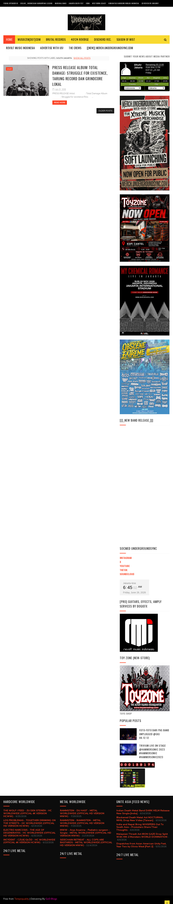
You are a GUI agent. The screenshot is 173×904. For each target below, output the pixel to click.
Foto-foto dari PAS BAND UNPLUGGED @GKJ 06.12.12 (154, 734)
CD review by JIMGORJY (150, 3)
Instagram (126, 558)
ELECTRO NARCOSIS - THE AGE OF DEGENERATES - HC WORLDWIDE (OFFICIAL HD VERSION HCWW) (29, 832)
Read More (59, 102)
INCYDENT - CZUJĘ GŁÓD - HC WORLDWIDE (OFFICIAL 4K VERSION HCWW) (29, 841)
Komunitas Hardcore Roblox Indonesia (123, 3)
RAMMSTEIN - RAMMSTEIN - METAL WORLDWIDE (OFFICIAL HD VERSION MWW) (82, 823)
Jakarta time (129, 583)
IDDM (88, 3)
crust (9, 69)
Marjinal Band (60, 3)
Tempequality (21, 898)
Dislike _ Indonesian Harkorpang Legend (36, 3)
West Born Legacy (99, 3)
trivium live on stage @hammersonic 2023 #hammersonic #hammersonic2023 (152, 751)
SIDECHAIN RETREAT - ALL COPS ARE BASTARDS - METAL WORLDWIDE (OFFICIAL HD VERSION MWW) (86, 842)
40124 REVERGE (80, 39)
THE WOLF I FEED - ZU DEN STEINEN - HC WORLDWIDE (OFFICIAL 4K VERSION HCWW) (27, 813)
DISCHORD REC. (102, 39)
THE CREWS (75, 48)
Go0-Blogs (51, 898)
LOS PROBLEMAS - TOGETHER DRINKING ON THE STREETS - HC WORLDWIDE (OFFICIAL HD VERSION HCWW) (29, 823)
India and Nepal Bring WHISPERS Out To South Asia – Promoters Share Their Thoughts (140, 827)
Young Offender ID (10, 3)
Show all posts (81, 58)
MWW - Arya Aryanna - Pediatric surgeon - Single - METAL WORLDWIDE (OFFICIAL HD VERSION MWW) (85, 832)
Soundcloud (127, 574)
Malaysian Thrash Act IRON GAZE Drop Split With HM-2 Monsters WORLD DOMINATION (142, 835)
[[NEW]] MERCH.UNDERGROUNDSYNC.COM (110, 48)
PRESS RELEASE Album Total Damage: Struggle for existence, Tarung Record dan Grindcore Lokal (80, 76)
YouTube (125, 566)
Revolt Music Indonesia (20, 48)
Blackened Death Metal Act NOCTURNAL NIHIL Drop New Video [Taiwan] (139, 819)
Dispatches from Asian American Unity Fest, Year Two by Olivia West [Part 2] (141, 845)
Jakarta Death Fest (76, 3)
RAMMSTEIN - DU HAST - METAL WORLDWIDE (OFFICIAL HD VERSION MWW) (82, 813)
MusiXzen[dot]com (29, 39)
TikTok (123, 570)
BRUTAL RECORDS (56, 39)
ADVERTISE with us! (51, 48)
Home (9, 39)
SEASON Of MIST (126, 39)
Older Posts (105, 110)
